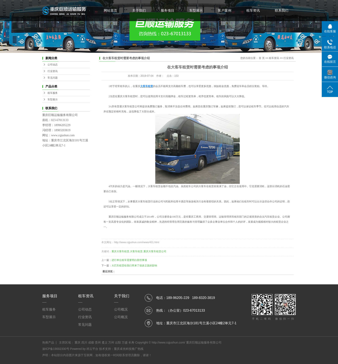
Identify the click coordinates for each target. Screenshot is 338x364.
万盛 (125, 342)
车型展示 (196, 10)
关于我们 (139, 10)
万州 (111, 342)
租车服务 (53, 92)
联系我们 (281, 10)
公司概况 (121, 309)
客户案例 (224, 10)
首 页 (261, 58)
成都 (91, 342)
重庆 (77, 342)
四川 (84, 342)
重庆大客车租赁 (120, 251)
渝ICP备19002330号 (55, 348)
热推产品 (48, 342)
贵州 (98, 342)
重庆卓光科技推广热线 (128, 348)
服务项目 (167, 10)
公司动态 (53, 64)
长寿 (131, 342)
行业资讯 (53, 71)
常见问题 (53, 77)
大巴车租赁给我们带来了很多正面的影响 (134, 265)
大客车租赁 (128, 106)
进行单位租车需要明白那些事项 (129, 260)
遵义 (105, 342)
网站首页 (110, 10)
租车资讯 (253, 10)
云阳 (118, 342)
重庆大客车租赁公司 (154, 251)
